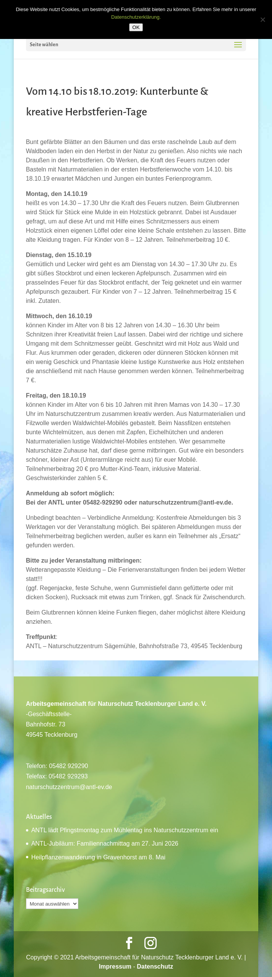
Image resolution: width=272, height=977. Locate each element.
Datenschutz (155, 966)
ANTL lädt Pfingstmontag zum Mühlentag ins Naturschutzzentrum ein (124, 830)
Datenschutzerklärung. (136, 17)
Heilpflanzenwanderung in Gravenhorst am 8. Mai (98, 857)
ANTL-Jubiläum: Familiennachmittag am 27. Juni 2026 (104, 843)
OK (135, 27)
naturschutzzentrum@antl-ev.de (69, 787)
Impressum (115, 966)
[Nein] (262, 19)
